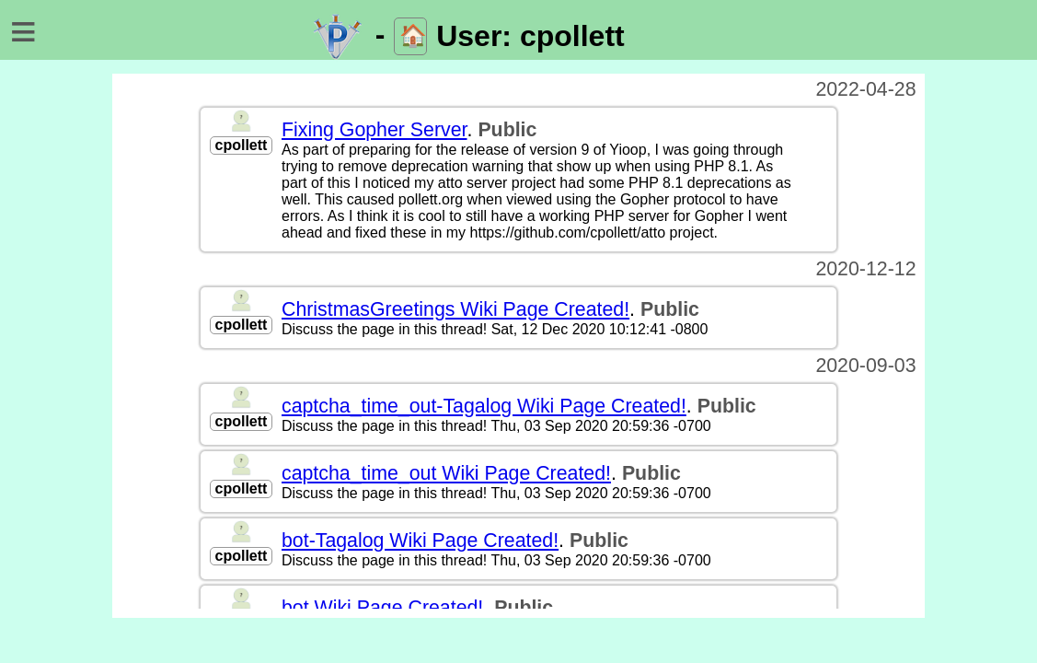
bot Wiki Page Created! (382, 608)
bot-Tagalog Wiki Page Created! (420, 540)
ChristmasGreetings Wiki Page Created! (455, 309)
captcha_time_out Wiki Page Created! (446, 473)
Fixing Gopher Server (374, 130)
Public (507, 130)
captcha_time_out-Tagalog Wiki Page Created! (484, 406)
